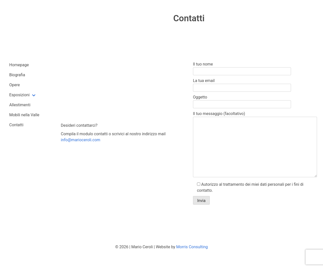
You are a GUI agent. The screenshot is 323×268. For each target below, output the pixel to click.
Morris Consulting (192, 246)
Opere (14, 84)
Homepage (19, 64)
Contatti (16, 124)
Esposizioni (19, 94)
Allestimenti (19, 104)
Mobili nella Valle (24, 114)
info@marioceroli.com (80, 140)
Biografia (17, 74)
